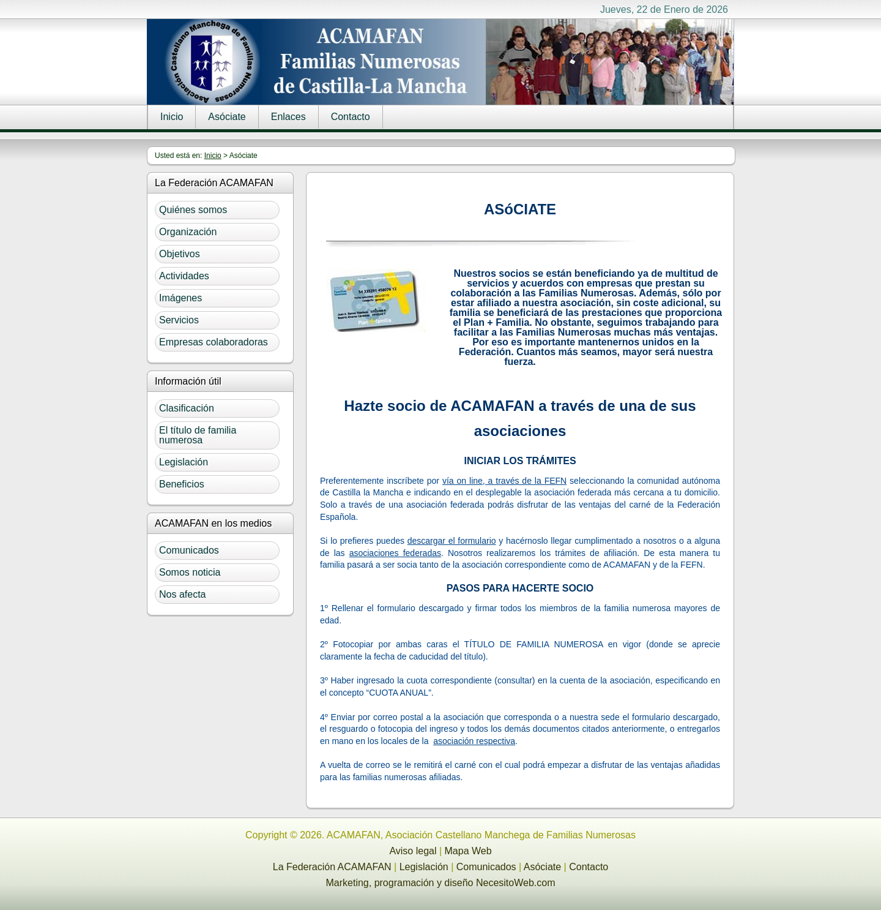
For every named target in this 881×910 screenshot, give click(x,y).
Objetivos (179, 254)
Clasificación (186, 408)
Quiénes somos (193, 210)
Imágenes (180, 298)
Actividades (184, 276)
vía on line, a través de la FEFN (504, 481)
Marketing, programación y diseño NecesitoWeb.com (441, 883)
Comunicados (189, 550)
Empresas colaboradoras (213, 342)
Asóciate (226, 116)
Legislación (183, 462)
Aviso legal (412, 851)
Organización (188, 232)
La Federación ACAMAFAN (332, 867)
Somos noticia (190, 572)
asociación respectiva (474, 741)
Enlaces (288, 116)
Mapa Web (468, 851)
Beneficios (181, 484)
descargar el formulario (451, 541)
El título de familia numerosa (197, 435)
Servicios (179, 320)
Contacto (350, 116)
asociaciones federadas (395, 553)
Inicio (171, 116)
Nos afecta (182, 594)
